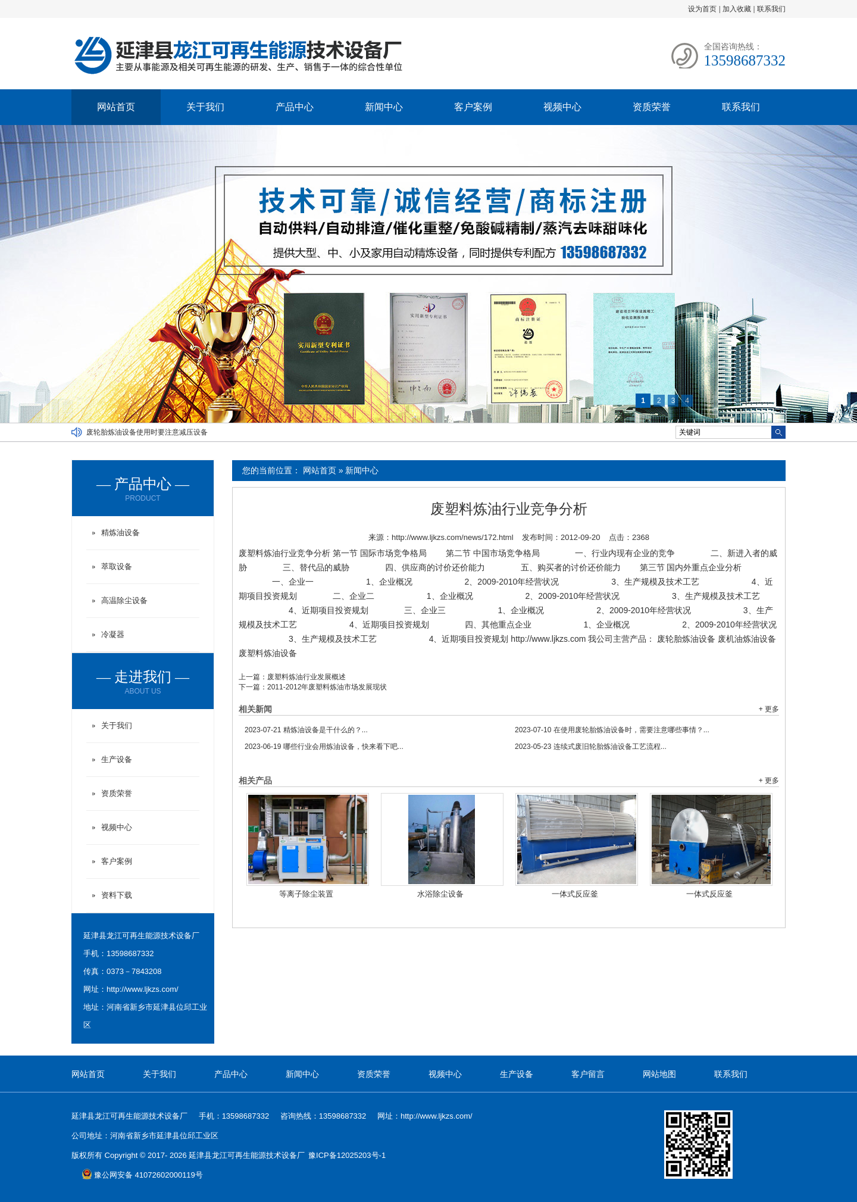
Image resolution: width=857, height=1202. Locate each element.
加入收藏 (736, 9)
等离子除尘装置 (306, 893)
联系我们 (771, 9)
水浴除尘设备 (440, 893)
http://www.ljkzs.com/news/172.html (452, 537)
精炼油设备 (120, 532)
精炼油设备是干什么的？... (306, 730)
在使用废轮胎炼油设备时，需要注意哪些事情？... (612, 730)
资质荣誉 (652, 107)
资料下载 (116, 895)
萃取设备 (116, 566)
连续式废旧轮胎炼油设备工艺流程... (591, 746)
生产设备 (116, 759)
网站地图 (659, 1074)
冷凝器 (112, 634)
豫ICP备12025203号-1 (347, 1155)
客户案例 (473, 107)
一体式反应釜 (575, 893)
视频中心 (562, 107)
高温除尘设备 (124, 600)
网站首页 (116, 107)
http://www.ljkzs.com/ (143, 989)
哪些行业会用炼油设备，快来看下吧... (324, 746)
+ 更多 (769, 709)
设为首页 (702, 9)
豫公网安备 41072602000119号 (142, 1174)
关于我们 (205, 107)
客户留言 (588, 1074)
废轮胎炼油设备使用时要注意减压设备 (147, 432)
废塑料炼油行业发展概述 (306, 677)
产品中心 (295, 107)
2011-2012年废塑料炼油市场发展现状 (327, 687)
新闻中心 (384, 107)
